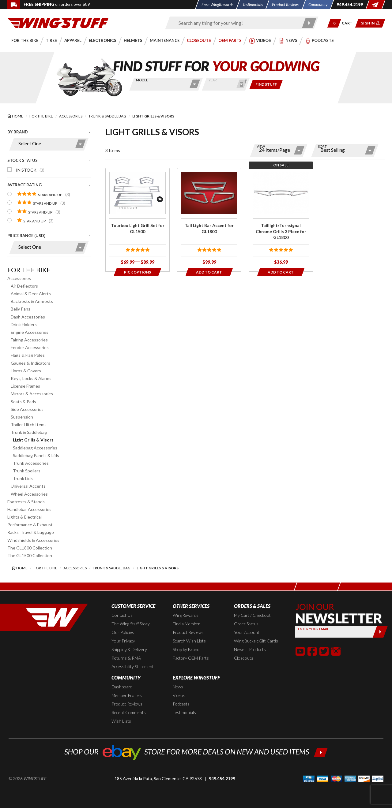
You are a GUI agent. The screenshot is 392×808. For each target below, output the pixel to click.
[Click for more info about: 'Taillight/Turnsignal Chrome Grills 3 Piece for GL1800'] (281, 220)
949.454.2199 (222, 778)
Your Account (246, 632)
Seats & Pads (23, 401)
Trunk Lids (23, 478)
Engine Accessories (29, 332)
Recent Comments (128, 712)
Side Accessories (27, 409)
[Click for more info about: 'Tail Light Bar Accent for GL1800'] (209, 220)
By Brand (17, 131)
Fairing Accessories (29, 339)
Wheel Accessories (29, 494)
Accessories (19, 278)
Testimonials (184, 712)
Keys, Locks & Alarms (31, 378)
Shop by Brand (186, 649)
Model (142, 80)
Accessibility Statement (132, 666)
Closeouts (243, 658)
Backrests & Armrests (32, 301)
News (178, 686)
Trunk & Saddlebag (29, 432)
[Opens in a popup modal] (137, 272)
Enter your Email (313, 629)
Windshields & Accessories (33, 540)
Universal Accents (28, 486)
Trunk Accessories (31, 463)
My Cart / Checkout (252, 615)
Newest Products (250, 649)
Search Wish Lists (189, 640)
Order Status (246, 623)
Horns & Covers (26, 370)
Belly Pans (20, 308)
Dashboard (121, 686)
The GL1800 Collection (29, 547)
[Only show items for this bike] (266, 84)
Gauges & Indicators (30, 363)
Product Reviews (188, 632)
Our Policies (122, 632)
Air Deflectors (24, 286)
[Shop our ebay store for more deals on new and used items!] (196, 751)
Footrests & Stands (26, 501)
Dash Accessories (28, 316)
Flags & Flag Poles (28, 355)
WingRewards (185, 615)
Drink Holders (24, 324)
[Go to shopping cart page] (349, 23)
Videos (179, 695)
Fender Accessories (30, 347)
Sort (322, 146)
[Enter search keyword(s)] (236, 23)
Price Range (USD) (26, 235)
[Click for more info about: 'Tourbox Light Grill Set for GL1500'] (137, 220)
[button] (334, 23)
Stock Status (22, 160)
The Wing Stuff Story (130, 623)
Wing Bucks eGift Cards (256, 640)
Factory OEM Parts (191, 658)
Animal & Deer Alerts (31, 293)
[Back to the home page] (58, 22)
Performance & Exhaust (30, 524)
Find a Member (186, 623)
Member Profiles (126, 695)
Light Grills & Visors (33, 439)
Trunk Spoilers (26, 470)
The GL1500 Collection (29, 555)
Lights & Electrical (24, 516)
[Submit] (380, 632)
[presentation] (49, 194)
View (261, 146)
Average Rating (24, 184)
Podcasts (181, 703)
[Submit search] (309, 23)
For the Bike (29, 270)
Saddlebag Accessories (35, 447)
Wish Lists (121, 721)
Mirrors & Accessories (32, 393)
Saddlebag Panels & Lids (36, 455)
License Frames (25, 386)
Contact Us (122, 615)
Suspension (22, 416)
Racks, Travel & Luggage (30, 532)
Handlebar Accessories (29, 509)
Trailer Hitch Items (29, 424)
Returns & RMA (126, 658)
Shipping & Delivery (129, 649)
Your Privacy (123, 640)
